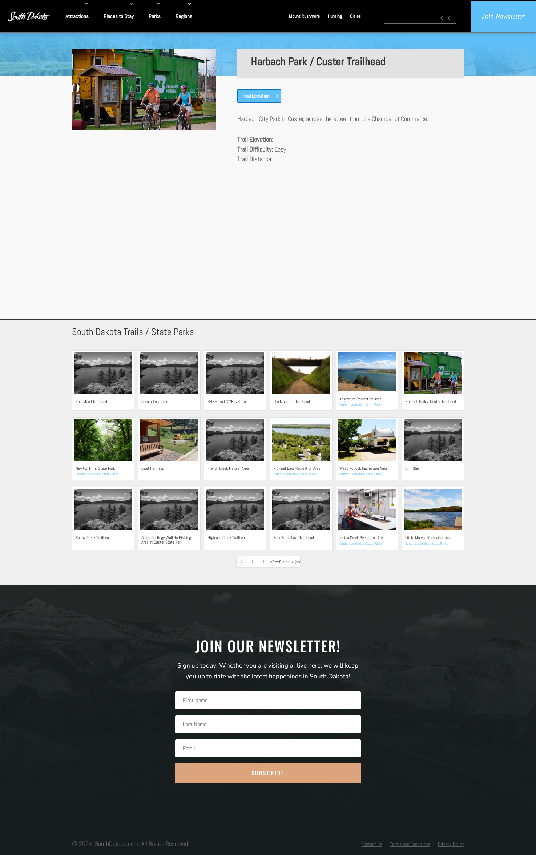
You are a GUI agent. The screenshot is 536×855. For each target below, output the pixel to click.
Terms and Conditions (410, 844)
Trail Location (256, 95)
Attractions (77, 16)
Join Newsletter (503, 16)
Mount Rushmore (304, 16)
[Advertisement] (268, 228)
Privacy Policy (451, 844)
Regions (184, 16)
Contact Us (371, 844)
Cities (355, 16)
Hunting (335, 16)
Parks (155, 16)
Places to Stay (119, 16)
